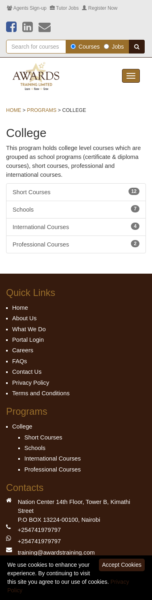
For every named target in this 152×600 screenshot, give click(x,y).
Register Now (99, 8)
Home (13, 110)
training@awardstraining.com (56, 552)
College (22, 426)
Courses (85, 46)
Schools (76, 209)
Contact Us (27, 372)
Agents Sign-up (27, 8)
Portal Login (28, 339)
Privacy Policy (30, 382)
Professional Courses (76, 244)
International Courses (76, 226)
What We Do (29, 329)
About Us (24, 318)
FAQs (19, 361)
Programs (42, 110)
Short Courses (76, 191)
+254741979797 (39, 530)
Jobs (114, 46)
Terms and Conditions (41, 393)
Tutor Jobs (64, 8)
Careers (22, 350)
